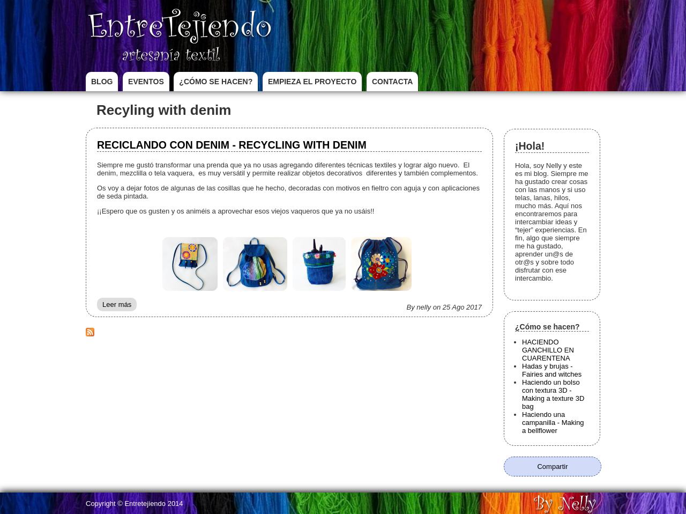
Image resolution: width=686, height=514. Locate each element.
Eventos (146, 81)
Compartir (552, 466)
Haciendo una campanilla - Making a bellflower (553, 422)
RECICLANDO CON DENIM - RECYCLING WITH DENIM (232, 145)
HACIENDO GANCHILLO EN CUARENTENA (548, 350)
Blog (102, 81)
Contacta (392, 81)
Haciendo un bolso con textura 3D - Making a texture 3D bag (553, 394)
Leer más (119, 305)
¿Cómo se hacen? (215, 81)
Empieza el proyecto (312, 81)
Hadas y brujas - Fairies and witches (551, 370)
